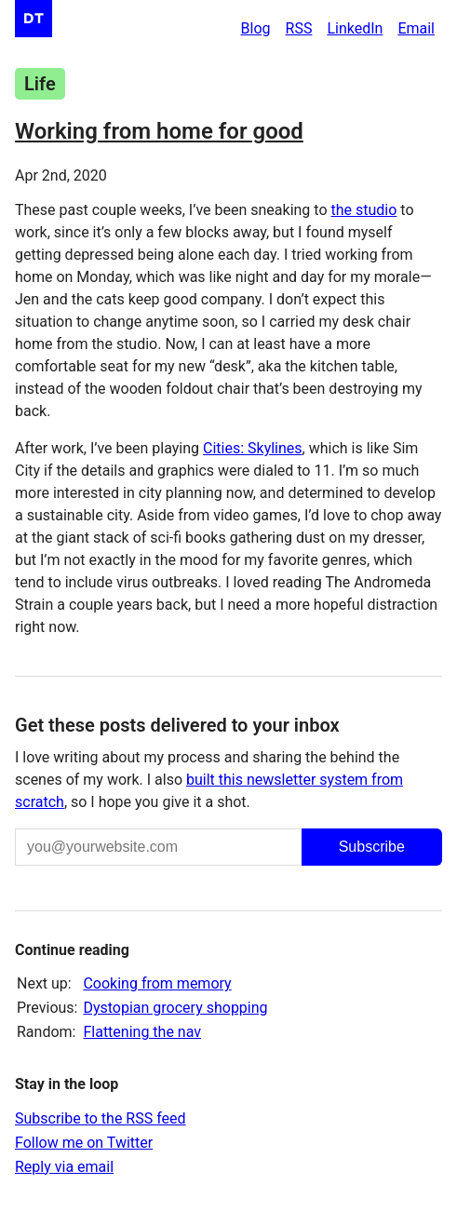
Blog (256, 28)
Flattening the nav (142, 1032)
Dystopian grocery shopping (175, 1007)
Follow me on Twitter (84, 1142)
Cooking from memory (157, 983)
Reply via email (64, 1167)
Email (416, 28)
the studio (363, 210)
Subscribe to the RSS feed (100, 1118)
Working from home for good (159, 131)
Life (40, 84)
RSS (299, 28)
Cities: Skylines (252, 448)
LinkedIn (355, 28)
